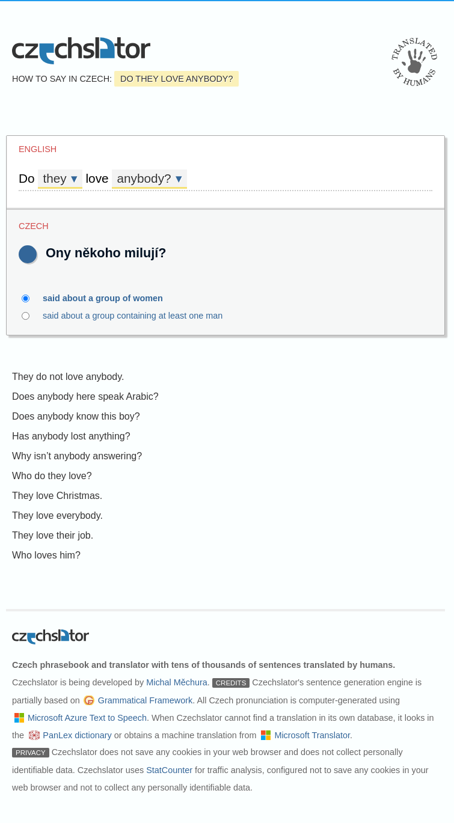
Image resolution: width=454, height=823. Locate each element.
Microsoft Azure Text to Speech (87, 718)
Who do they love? (52, 476)
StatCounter (169, 770)
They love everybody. (57, 515)
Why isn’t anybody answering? (77, 456)
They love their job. (52, 535)
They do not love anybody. (68, 377)
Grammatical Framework (145, 700)
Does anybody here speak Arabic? (85, 396)
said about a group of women (110, 298)
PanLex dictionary (77, 735)
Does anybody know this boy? (76, 416)
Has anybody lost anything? (71, 436)
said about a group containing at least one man (139, 315)
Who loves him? (46, 555)
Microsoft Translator (312, 735)
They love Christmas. (57, 496)
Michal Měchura (176, 682)
